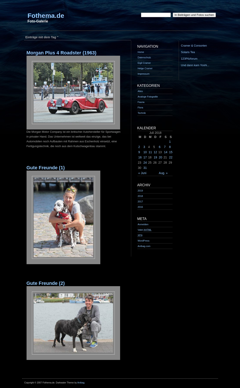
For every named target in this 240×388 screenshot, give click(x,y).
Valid (145, 229)
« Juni (142, 173)
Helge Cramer (145, 68)
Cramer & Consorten (194, 45)
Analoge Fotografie (148, 96)
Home (141, 52)
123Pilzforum (189, 58)
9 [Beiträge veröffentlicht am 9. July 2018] (139, 152)
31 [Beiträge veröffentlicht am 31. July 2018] (145, 168)
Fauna (141, 102)
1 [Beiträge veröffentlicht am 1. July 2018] (170, 141)
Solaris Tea (188, 52)
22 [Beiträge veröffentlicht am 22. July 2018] (171, 157)
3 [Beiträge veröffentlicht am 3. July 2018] (144, 147)
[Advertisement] (101, 32)
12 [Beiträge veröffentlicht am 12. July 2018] (155, 152)
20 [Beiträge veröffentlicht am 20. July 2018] (160, 157)
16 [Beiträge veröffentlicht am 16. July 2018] (140, 157)
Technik (142, 113)
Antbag (80, 382)
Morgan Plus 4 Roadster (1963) (62, 52)
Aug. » (163, 173)
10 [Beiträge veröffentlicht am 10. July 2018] (145, 152)
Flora (140, 107)
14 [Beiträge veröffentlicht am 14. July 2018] (165, 152)
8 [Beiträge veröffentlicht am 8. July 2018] (170, 147)
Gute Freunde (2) (46, 283)
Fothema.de (46, 15)
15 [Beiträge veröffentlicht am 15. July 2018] (171, 152)
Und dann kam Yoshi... (195, 65)
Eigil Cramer (144, 63)
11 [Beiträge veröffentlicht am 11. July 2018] (150, 152)
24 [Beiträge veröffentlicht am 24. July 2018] (145, 162)
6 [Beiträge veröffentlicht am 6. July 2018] (160, 147)
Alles (140, 91)
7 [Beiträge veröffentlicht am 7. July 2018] (165, 147)
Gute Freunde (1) (46, 167)
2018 (140, 196)
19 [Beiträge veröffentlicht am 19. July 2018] (155, 157)
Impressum (143, 73)
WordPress (143, 240)
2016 (140, 207)
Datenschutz (144, 57)
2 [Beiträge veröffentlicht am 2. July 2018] (139, 147)
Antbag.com (144, 246)
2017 (140, 201)
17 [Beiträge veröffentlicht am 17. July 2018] (145, 157)
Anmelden (143, 224)
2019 (140, 190)
